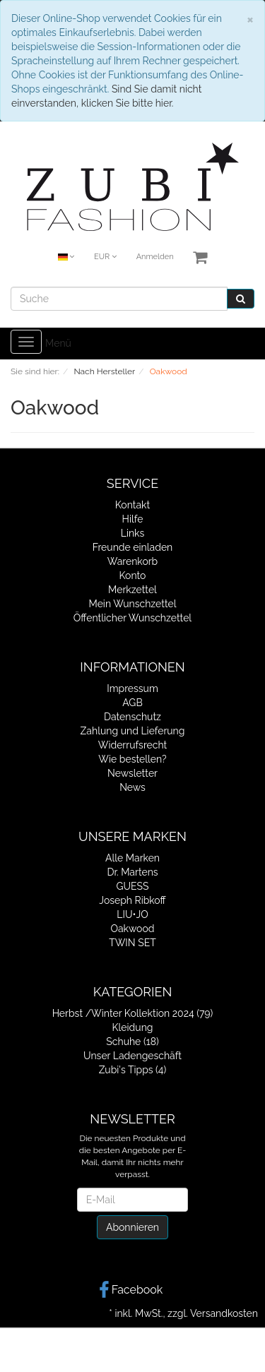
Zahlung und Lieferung (133, 730)
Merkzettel (132, 589)
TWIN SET (132, 942)
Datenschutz (132, 716)
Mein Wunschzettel (132, 603)
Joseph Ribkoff (132, 900)
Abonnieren (132, 1227)
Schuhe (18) (132, 1041)
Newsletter (132, 773)
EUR (105, 256)
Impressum (132, 688)
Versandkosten (224, 1313)
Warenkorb (132, 561)
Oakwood (132, 928)
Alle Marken (132, 858)
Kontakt (132, 505)
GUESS (132, 886)
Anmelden (155, 256)
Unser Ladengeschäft (132, 1055)
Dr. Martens (132, 872)
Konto (132, 575)
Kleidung (132, 1027)
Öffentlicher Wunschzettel (132, 618)
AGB (132, 702)
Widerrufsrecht (132, 745)
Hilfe (132, 519)
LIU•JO (132, 914)
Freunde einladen (133, 547)
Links (133, 533)
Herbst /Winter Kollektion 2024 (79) (132, 1013)
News (132, 787)
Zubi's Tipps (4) (133, 1069)
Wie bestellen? (132, 759)
